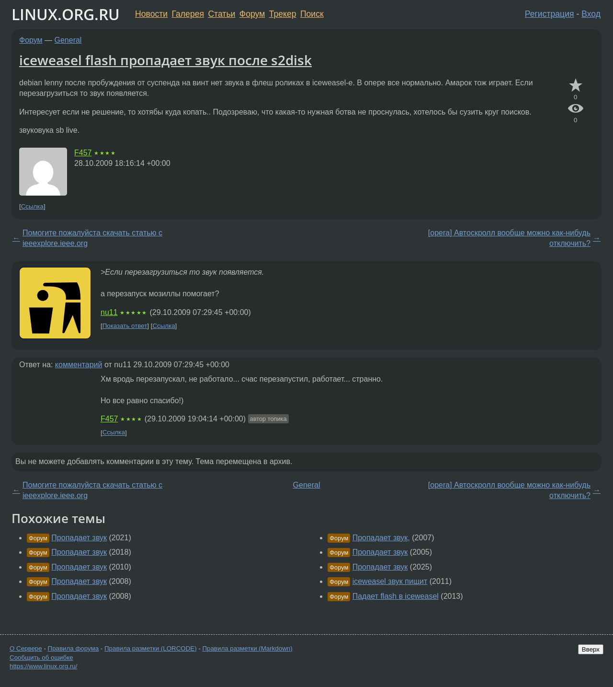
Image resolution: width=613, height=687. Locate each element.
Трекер (282, 14)
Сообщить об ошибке (41, 657)
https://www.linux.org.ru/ (43, 666)
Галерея (188, 14)
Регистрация (549, 14)
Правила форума (73, 648)
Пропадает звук (79, 538)
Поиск (312, 14)
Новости (151, 14)
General (68, 40)
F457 (82, 153)
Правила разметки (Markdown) (247, 648)
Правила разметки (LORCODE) (150, 648)
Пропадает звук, (381, 538)
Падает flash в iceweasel (395, 596)
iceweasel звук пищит (390, 581)
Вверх (591, 649)
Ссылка (32, 206)
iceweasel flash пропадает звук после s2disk (165, 60)
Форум (252, 14)
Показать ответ (125, 325)
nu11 (109, 312)
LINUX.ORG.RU (65, 14)
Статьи (221, 14)
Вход (591, 14)
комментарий (78, 365)
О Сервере (26, 648)
